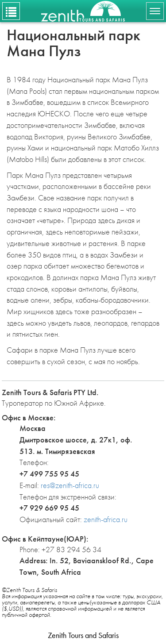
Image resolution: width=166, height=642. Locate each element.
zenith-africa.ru (105, 519)
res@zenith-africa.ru (70, 485)
